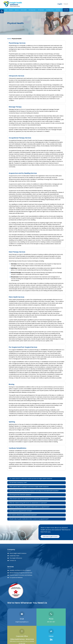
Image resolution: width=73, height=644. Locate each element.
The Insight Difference (15, 558)
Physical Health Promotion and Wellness (20, 575)
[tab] (36, 478)
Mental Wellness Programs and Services (20, 573)
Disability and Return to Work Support (20, 570)
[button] (2, 11)
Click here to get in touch (50, 536)
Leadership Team (14, 556)
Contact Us (12, 560)
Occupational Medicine (16, 577)
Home (9, 38)
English (60, 4)
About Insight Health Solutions (17, 553)
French (66, 4)
